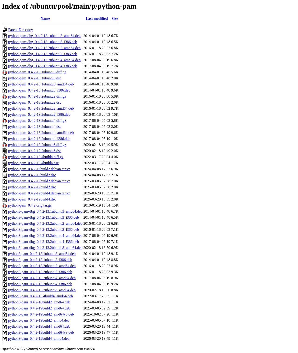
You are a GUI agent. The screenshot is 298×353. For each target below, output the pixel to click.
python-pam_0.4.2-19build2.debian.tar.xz (39, 181)
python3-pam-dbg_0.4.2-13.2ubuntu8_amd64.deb (45, 248)
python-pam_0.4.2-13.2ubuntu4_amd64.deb (41, 133)
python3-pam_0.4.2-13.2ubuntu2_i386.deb (40, 272)
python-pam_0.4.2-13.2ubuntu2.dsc (34, 102)
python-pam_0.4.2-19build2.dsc (32, 187)
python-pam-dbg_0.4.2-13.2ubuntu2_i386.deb (42, 54)
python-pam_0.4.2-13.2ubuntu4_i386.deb (39, 139)
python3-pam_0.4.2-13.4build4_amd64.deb (40, 296)
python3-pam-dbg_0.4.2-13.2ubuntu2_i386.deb (43, 229)
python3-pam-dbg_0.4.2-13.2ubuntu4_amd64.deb (45, 236)
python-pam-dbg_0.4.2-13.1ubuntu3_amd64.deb (44, 36)
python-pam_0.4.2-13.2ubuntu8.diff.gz (37, 145)
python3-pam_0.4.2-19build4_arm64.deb (39, 338)
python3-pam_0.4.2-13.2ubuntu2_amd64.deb (42, 266)
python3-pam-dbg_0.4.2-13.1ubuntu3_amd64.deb (45, 211)
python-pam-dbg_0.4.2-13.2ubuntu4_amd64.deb (44, 60)
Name (45, 18)
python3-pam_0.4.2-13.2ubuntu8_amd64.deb (42, 290)
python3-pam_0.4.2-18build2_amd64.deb (39, 302)
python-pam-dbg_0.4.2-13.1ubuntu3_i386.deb (42, 42)
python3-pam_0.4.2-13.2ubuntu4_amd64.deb (42, 278)
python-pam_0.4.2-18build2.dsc (32, 175)
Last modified (97, 18)
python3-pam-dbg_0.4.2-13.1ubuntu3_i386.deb (43, 217)
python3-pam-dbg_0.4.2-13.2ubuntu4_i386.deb (43, 242)
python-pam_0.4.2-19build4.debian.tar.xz (39, 193)
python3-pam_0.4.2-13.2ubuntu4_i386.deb (40, 284)
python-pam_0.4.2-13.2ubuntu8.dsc (34, 151)
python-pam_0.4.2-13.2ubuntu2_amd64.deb (41, 108)
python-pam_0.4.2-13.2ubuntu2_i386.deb (39, 114)
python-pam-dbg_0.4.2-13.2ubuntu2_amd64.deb (44, 48)
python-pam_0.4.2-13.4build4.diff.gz (35, 157)
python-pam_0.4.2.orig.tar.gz (29, 205)
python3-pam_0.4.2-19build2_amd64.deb (39, 308)
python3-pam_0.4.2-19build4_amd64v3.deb (41, 332)
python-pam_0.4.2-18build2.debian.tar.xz (39, 169)
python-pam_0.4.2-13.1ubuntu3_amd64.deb (41, 84)
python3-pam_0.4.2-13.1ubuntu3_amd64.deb (42, 254)
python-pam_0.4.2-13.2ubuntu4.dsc (34, 127)
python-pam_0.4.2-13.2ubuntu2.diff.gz (37, 96)
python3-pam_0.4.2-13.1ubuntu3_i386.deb (40, 260)
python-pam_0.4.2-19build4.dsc (32, 199)
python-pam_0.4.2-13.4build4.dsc (33, 163)
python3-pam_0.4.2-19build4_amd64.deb (39, 326)
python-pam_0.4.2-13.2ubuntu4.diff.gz (37, 120)
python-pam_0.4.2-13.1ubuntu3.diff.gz (37, 72)
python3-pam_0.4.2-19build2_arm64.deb (39, 320)
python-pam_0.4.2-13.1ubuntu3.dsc (34, 78)
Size (115, 18)
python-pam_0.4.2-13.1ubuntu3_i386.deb (39, 90)
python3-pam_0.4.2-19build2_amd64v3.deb (41, 314)
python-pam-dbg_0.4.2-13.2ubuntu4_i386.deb (42, 66)
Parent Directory (20, 30)
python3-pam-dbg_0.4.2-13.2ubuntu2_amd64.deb (45, 223)
